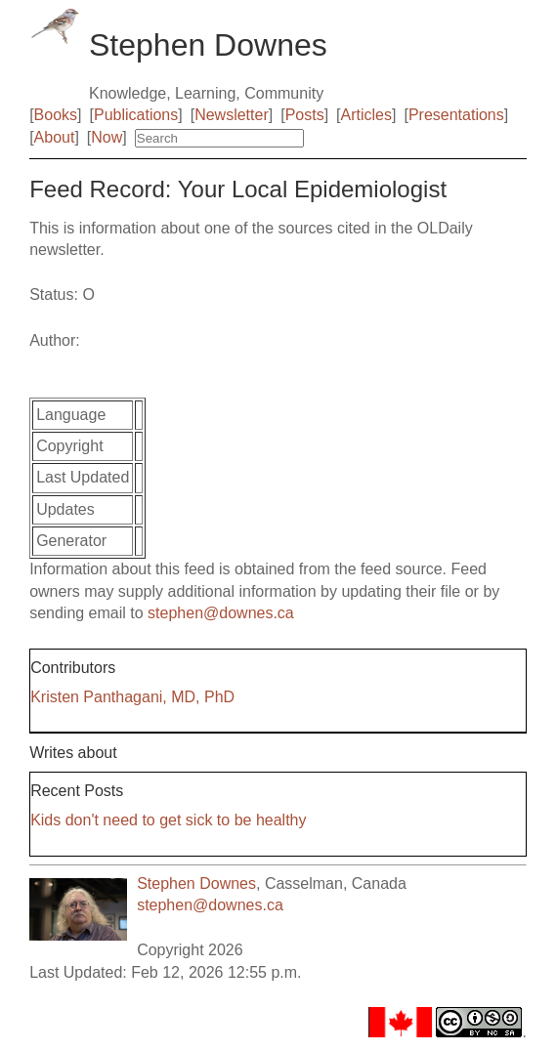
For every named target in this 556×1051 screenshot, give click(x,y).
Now (106, 137)
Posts (304, 114)
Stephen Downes (196, 883)
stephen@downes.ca (221, 613)
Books (55, 114)
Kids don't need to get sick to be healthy (168, 820)
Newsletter (231, 114)
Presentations (456, 114)
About (54, 137)
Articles (366, 114)
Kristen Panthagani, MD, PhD (132, 697)
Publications (136, 114)
